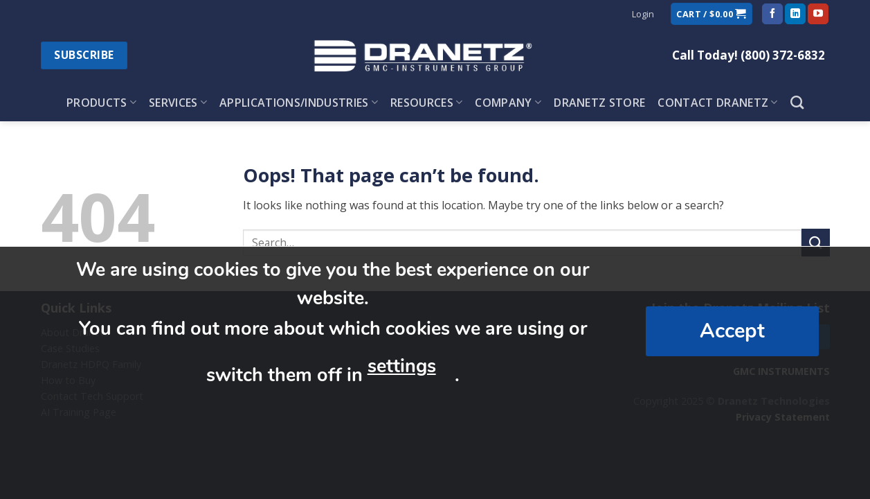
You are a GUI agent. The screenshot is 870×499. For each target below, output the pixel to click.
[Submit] (815, 242)
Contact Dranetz (717, 102)
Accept (732, 330)
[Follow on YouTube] (818, 13)
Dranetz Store (599, 102)
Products (101, 102)
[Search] (797, 102)
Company (508, 102)
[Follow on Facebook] (772, 13)
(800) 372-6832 (783, 55)
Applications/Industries (298, 102)
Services (178, 102)
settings (402, 366)
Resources (426, 102)
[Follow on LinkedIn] (795, 13)
